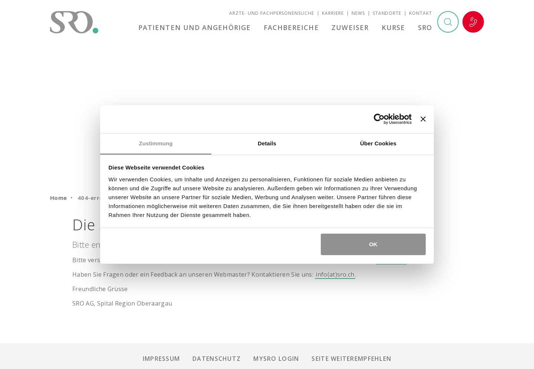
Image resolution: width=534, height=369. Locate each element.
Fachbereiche (291, 27)
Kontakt (420, 13)
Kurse (393, 27)
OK (373, 244)
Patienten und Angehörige (194, 27)
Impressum (161, 359)
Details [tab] (267, 143)
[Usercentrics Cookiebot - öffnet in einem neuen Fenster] (379, 119)
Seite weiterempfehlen (351, 359)
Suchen (448, 22)
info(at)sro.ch (335, 274)
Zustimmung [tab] (156, 143)
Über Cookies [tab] (378, 143)
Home (58, 197)
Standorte (387, 13)
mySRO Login (276, 359)
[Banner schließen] (423, 119)
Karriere (333, 13)
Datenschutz (216, 359)
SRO (425, 27)
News (358, 13)
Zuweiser (350, 27)
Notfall (473, 22)
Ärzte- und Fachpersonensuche (271, 13)
